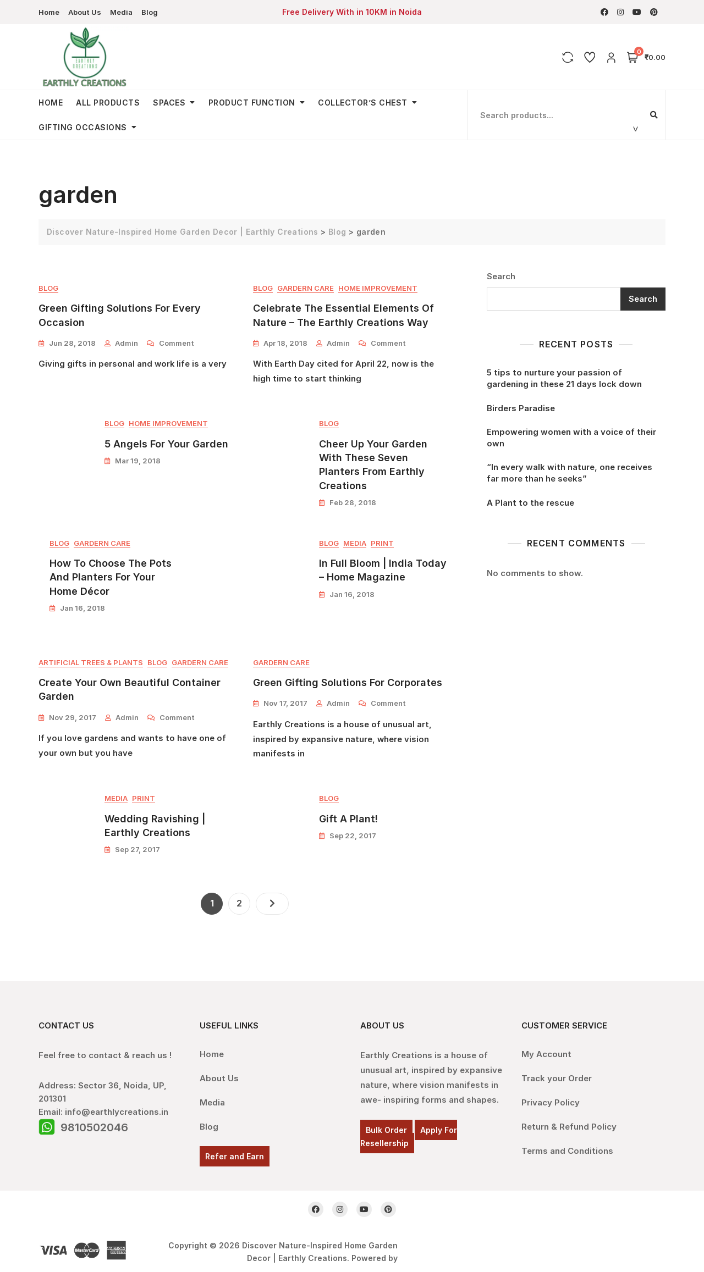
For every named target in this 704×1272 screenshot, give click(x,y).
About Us (84, 12)
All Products (108, 102)
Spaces (169, 102)
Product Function (251, 102)
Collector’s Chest (363, 102)
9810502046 (94, 1122)
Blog (149, 12)
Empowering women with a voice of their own (571, 438)
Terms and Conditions (567, 1146)
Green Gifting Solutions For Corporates (347, 683)
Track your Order (556, 1073)
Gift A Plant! (348, 821)
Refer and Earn (234, 1151)
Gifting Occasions (82, 127)
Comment (176, 342)
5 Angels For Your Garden (166, 444)
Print (382, 544)
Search (501, 275)
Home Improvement (377, 288)
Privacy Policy (550, 1097)
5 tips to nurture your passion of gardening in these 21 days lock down (564, 378)
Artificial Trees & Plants (90, 663)
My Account (546, 1049)
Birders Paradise (521, 408)
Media (121, 12)
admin (126, 343)
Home (48, 12)
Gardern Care (305, 288)
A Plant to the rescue (530, 502)
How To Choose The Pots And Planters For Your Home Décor (111, 578)
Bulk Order (386, 1125)
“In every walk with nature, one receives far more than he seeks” (569, 473)
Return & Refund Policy (569, 1121)
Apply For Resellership (408, 1131)
